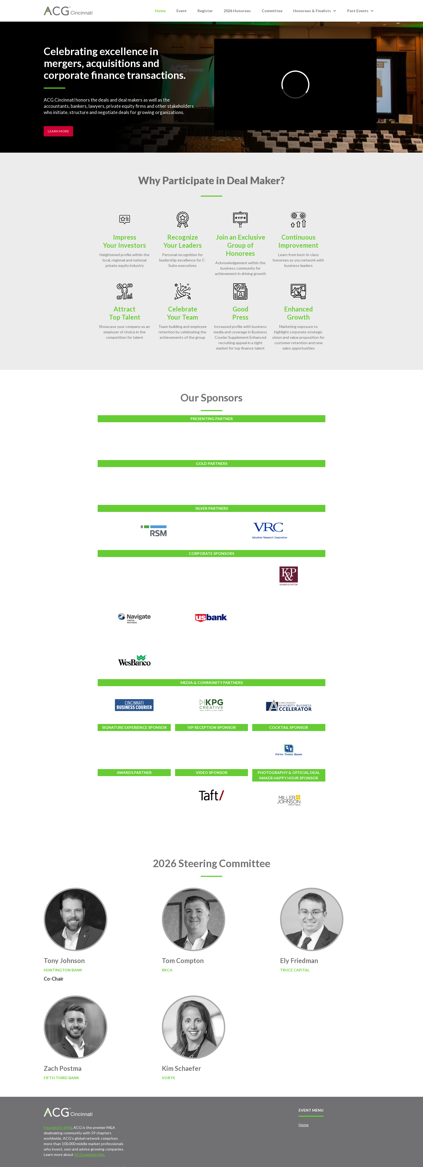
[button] (315, 11)
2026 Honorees (237, 10)
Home (160, 10)
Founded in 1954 (58, 1127)
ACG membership (89, 1154)
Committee (272, 10)
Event (181, 10)
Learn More (58, 131)
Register (205, 10)
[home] (68, 11)
